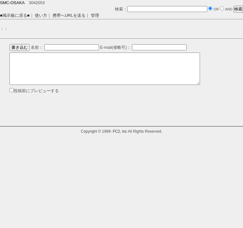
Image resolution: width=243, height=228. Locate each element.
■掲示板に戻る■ (15, 15)
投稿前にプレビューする (36, 90)
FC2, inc (120, 131)
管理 (95, 15)
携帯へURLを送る (69, 15)
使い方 (41, 15)
